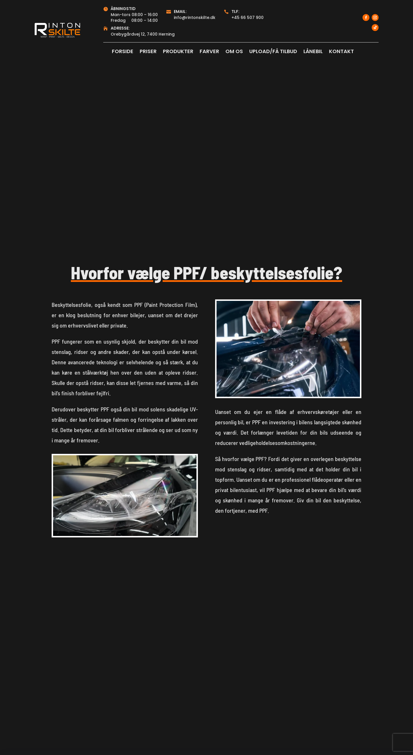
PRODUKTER (178, 52)
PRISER (148, 52)
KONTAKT (341, 52)
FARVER (209, 52)
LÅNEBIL (313, 52)
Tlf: (235, 11)
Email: (180, 11)
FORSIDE (122, 52)
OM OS (234, 52)
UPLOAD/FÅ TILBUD (273, 52)
